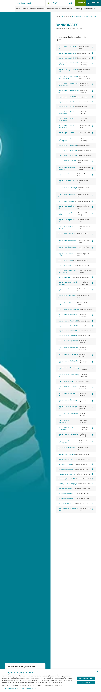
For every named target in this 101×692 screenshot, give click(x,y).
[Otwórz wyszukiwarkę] (48, 3)
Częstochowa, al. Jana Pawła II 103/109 (75, 64)
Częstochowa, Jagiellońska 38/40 (75, 214)
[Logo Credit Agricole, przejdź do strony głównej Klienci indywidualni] (7, 6)
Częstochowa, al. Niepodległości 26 (75, 91)
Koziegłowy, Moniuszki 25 (75, 474)
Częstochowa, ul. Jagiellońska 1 (75, 341)
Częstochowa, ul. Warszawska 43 (75, 435)
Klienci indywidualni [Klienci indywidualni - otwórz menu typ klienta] (24, 3)
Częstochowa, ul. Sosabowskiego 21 (75, 421)
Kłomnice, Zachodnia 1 (75, 459)
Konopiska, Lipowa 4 (75, 464)
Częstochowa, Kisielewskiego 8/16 (75, 241)
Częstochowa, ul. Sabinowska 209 (75, 414)
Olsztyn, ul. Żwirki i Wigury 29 (75, 484)
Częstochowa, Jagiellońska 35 (75, 207)
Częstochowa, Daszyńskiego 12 (75, 188)
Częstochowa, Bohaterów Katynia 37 (75, 168)
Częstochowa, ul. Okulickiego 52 (75, 394)
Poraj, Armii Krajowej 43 (75, 503)
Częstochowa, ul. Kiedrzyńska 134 (75, 362)
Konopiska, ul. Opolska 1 (75, 469)
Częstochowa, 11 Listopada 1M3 (75, 47)
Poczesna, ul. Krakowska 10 (75, 494)
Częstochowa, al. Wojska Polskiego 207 (75, 112)
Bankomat (67, 16)
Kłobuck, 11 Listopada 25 (75, 454)
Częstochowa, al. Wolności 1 (75, 146)
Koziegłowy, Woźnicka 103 (75, 479)
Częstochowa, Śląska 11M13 (75, 303)
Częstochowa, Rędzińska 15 (75, 290)
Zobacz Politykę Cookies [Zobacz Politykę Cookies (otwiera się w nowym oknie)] (28, 688)
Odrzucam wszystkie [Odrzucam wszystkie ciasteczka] (85, 682)
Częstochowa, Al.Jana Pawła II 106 (75, 71)
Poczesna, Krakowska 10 (75, 489)
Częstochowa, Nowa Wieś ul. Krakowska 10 (75, 283)
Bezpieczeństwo (58, 3)
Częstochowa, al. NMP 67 (75, 107)
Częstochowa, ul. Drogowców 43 (75, 315)
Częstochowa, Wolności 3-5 (75, 448)
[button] (98, 672)
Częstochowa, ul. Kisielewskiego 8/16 (75, 369)
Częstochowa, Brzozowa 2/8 (75, 175)
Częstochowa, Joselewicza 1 (75, 234)
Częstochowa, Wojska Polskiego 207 (75, 442)
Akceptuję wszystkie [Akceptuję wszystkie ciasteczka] (85, 678)
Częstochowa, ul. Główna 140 (75, 331)
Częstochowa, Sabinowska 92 (75, 297)
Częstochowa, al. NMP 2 (75, 102)
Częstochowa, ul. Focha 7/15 (75, 326)
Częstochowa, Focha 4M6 (75, 201)
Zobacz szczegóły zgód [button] (10, 688)
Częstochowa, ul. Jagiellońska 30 (75, 348)
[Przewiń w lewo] (54, 16)
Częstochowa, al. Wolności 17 (75, 151)
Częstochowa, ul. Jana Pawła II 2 (75, 355)
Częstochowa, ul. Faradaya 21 (75, 321)
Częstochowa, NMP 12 (75, 277)
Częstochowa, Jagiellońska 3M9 (75, 221)
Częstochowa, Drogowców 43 (75, 195)
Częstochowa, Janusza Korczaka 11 (75, 227)
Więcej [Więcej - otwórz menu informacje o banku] (69, 3)
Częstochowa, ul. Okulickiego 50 (75, 387)
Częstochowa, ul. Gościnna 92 (75, 336)
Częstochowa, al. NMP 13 (75, 97)
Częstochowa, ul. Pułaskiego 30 (75, 408)
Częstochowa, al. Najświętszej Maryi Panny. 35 (75, 84)
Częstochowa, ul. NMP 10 (75, 381)
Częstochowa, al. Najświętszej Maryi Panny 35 (75, 77)
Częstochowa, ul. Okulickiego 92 (75, 401)
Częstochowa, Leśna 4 (75, 261)
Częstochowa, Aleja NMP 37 (75, 53)
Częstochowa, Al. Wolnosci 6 (75, 161)
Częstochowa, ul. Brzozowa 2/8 (75, 309)
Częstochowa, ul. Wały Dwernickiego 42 (75, 428)
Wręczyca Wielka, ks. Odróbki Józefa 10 (75, 509)
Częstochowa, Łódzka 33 (75, 266)
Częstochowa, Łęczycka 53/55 (75, 255)
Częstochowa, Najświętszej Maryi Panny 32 (75, 271)
